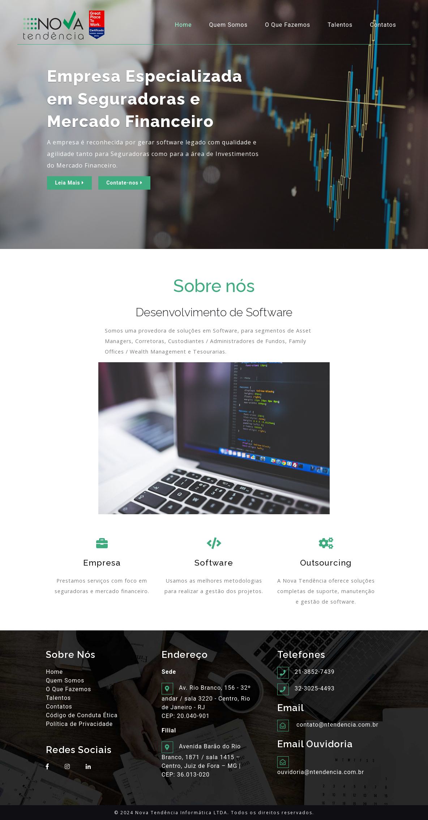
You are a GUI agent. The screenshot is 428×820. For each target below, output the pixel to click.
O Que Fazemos (287, 24)
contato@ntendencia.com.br (337, 724)
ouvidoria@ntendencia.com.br (320, 772)
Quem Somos (228, 24)
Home (185, 24)
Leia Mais (69, 183)
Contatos (383, 24)
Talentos (340, 24)
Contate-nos (124, 183)
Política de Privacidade (79, 723)
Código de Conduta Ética (81, 715)
